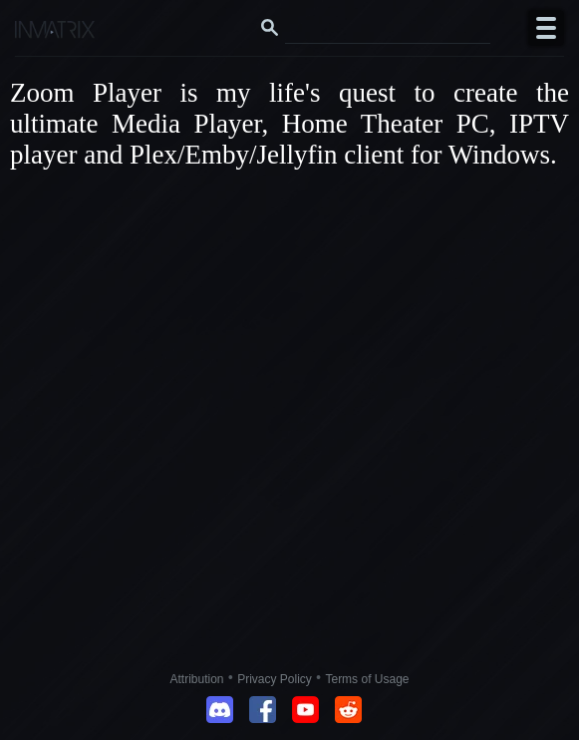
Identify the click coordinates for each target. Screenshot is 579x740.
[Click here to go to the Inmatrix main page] (55, 32)
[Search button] (270, 28)
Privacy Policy (274, 679)
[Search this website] (387, 28)
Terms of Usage (367, 679)
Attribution (197, 679)
